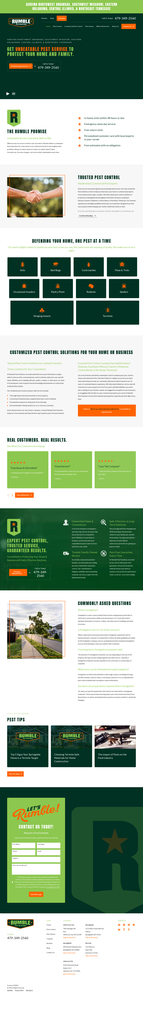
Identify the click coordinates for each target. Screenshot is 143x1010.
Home (49, 925)
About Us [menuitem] (115, 26)
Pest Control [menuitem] (57, 26)
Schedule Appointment (21, 66)
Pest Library (51, 934)
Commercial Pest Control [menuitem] (73, 26)
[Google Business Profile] (119, 924)
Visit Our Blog (15, 774)
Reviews (44, 18)
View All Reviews (24, 495)
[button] (14, 94)
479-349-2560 (125, 18)
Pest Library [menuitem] (89, 26)
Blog (52, 18)
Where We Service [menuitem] (102, 26)
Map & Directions (69, 937)
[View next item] (12, 495)
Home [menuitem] (48, 26)
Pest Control (51, 929)
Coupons (50, 939)
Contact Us (128, 26)
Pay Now (61, 18)
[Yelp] (129, 929)
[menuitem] (10, 990)
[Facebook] (124, 929)
